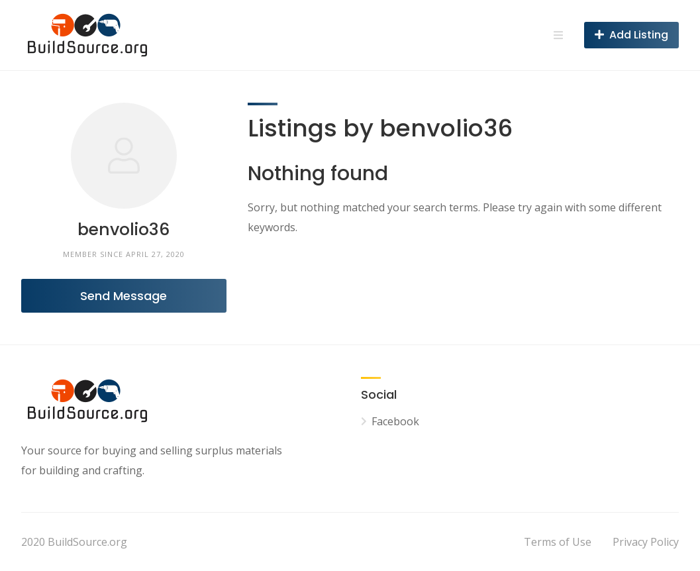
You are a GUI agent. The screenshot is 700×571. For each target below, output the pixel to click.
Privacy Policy (646, 542)
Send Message (123, 295)
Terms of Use (557, 542)
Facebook (395, 421)
